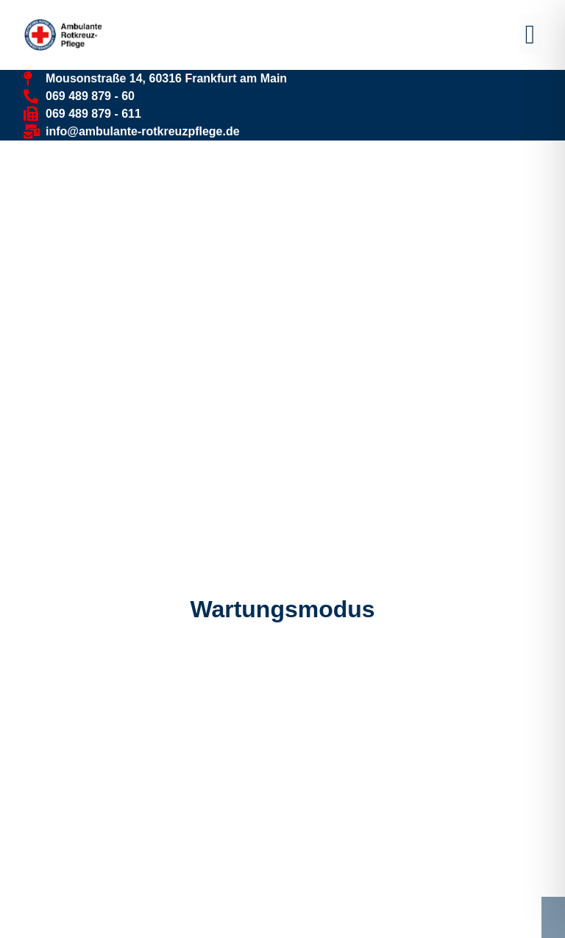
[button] (530, 34)
